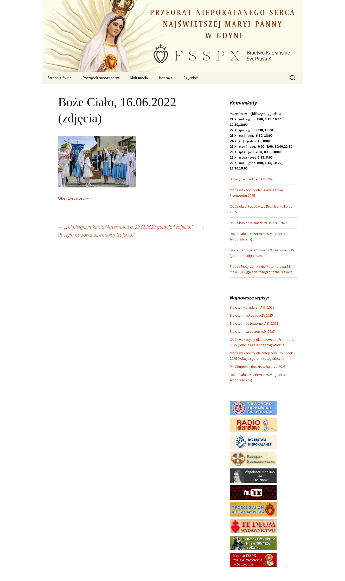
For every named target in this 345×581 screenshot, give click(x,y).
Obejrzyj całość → (74, 198)
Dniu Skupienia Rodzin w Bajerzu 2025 (259, 222)
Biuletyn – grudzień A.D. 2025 (252, 179)
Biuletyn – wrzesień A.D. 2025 (252, 331)
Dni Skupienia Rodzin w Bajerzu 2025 (258, 366)
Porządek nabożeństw (100, 77)
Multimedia (139, 77)
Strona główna (59, 77)
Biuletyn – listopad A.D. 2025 (251, 315)
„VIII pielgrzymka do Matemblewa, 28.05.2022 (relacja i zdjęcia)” (125, 227)
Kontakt (165, 77)
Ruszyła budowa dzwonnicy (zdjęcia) (95, 234)
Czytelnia (191, 77)
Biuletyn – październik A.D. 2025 (254, 323)
